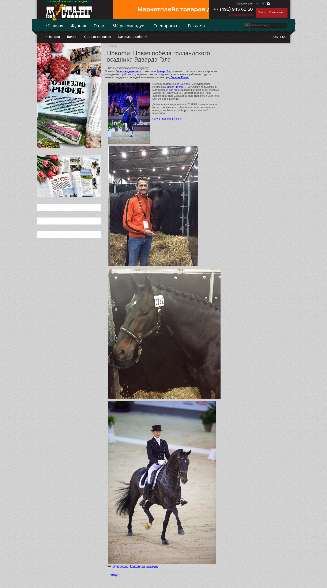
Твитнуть (114, 575)
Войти (262, 12)
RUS (274, 37)
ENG (283, 37)
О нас (99, 26)
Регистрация (276, 12)
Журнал (78, 26)
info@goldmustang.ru (241, 14)
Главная (55, 26)
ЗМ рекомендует (129, 26)
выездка (152, 566)
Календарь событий (132, 36)
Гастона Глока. (179, 77)
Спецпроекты (166, 26)
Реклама (196, 26)
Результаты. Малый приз (167, 118)
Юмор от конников (97, 36)
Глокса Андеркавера (129, 71)
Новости (54, 36)
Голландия (137, 566)
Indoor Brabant (175, 86)
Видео (71, 36)
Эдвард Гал (164, 71)
